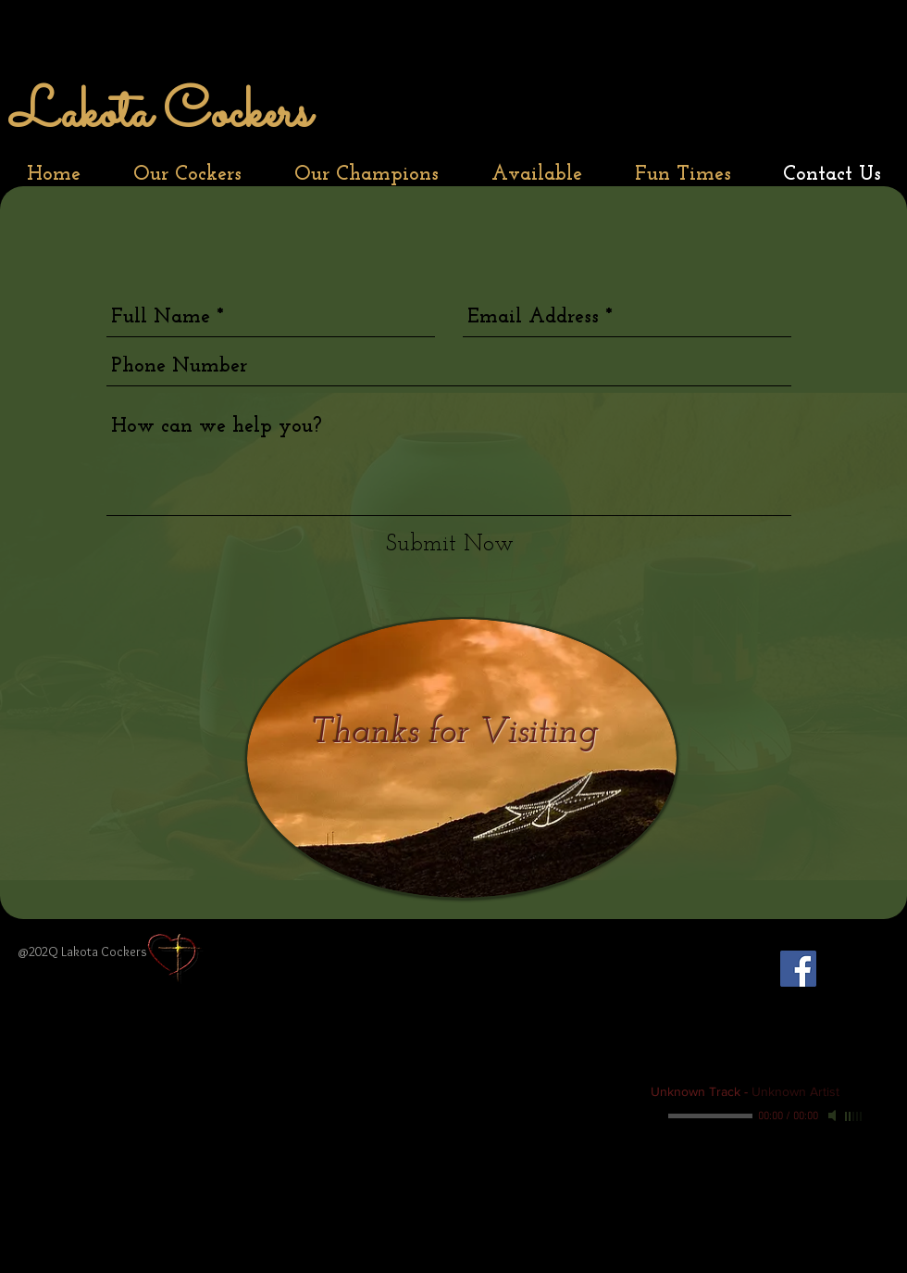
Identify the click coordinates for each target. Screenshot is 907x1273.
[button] (186, 175)
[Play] (658, 1115)
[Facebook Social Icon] (798, 969)
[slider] (854, 1116)
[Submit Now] (450, 544)
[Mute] (834, 1115)
